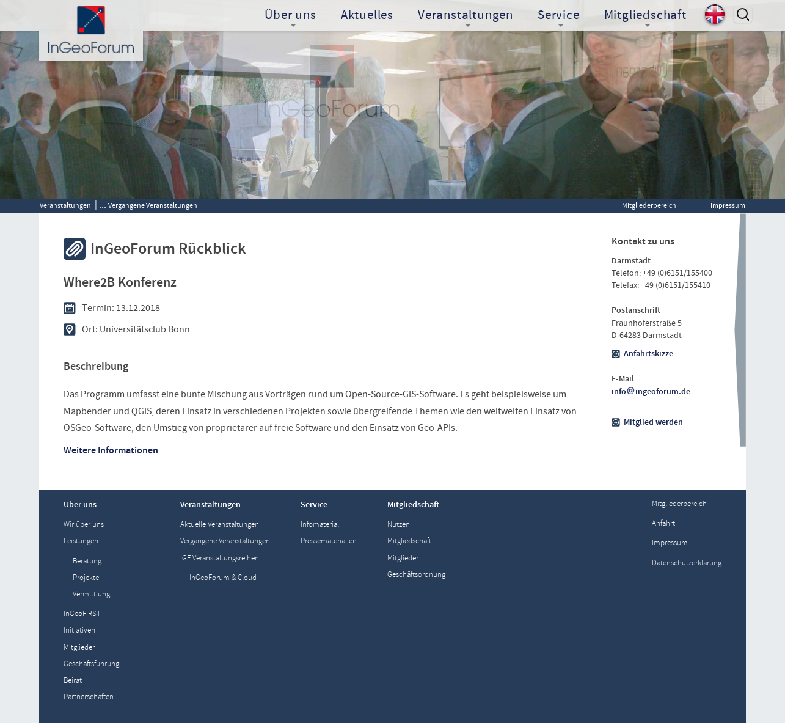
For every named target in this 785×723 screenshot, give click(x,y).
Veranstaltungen (65, 205)
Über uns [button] (290, 16)
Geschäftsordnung (416, 574)
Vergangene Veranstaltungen (152, 205)
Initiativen (79, 630)
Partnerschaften (89, 697)
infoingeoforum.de (651, 392)
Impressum (727, 205)
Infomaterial (320, 524)
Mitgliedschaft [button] (645, 16)
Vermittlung (91, 594)
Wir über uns (84, 524)
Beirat (73, 680)
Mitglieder (79, 647)
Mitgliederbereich (649, 205)
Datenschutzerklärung (686, 563)
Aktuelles (367, 15)
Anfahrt (663, 523)
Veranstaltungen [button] (465, 16)
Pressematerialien (329, 541)
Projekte (86, 577)
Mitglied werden (653, 422)
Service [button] (559, 16)
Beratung (87, 561)
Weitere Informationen (111, 450)
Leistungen (81, 541)
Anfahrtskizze (648, 354)
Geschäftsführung (91, 664)
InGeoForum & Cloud (223, 577)
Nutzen (398, 524)
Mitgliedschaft (409, 541)
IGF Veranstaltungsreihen (219, 558)
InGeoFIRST (82, 613)
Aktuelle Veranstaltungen (219, 524)
